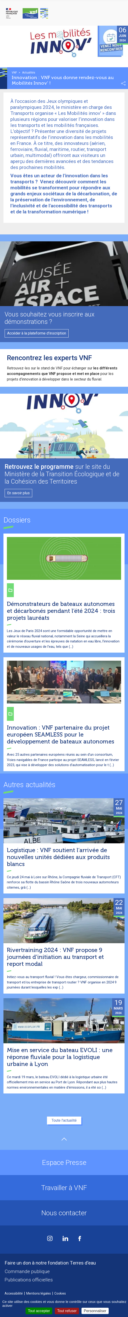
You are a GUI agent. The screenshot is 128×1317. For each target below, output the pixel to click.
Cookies (60, 1293)
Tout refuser (66, 1311)
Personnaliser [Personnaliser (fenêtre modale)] (95, 1311)
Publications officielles (29, 1280)
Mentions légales (38, 1293)
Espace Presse (64, 1162)
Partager (123, 83)
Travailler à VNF (64, 1188)
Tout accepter (39, 1311)
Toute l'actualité (64, 1120)
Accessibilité (14, 1293)
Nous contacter (64, 1213)
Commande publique (27, 1271)
